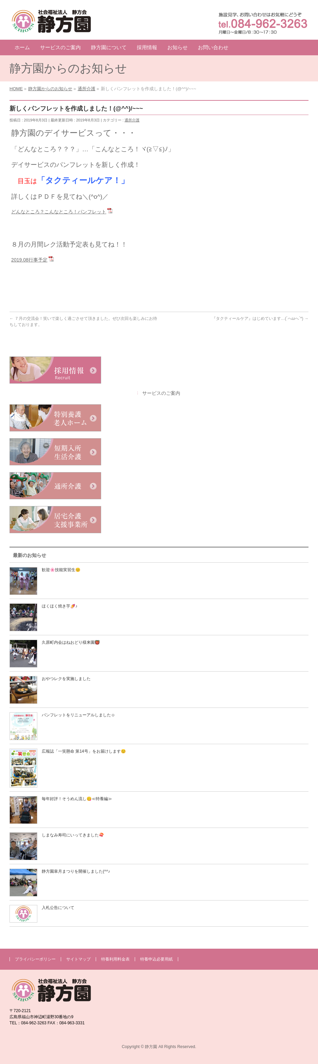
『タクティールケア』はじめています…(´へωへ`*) (260, 318)
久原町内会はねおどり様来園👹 (71, 642)
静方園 (151, 1046)
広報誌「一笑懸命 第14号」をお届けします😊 (84, 751)
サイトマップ (78, 959)
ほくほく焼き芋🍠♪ (59, 606)
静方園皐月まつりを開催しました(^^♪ (76, 871)
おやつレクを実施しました (66, 678)
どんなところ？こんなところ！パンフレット (58, 211)
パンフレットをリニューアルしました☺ (78, 715)
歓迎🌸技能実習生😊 (61, 569)
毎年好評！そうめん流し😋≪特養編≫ (77, 798)
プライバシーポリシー (35, 959)
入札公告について (58, 907)
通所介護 (132, 120)
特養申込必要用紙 (156, 959)
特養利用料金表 (115, 959)
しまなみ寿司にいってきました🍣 (73, 835)
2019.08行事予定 (29, 260)
